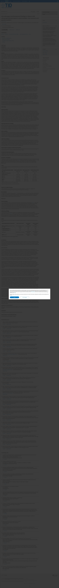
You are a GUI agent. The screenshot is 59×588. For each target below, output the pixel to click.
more (14, 292)
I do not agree (24, 297)
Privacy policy (33, 291)
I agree (14, 297)
